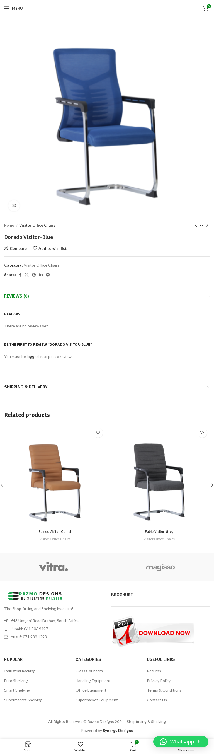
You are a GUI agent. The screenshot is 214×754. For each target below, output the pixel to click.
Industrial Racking (19, 670)
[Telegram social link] (48, 274)
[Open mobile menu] (13, 8)
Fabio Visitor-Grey (159, 531)
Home (9, 225)
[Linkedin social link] (41, 274)
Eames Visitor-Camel (55, 531)
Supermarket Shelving (23, 699)
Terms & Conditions (164, 690)
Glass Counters (89, 670)
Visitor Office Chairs (37, 225)
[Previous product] (196, 225)
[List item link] (53, 629)
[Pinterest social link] (34, 274)
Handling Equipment (93, 680)
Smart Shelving (17, 690)
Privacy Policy (159, 680)
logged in (35, 356)
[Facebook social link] (20, 274)
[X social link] (26, 274)
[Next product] (207, 225)
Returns (154, 670)
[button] (180, 741)
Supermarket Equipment (97, 699)
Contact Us (157, 699)
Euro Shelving (16, 680)
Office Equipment (91, 690)
